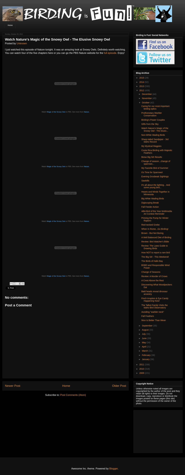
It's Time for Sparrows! (152, 172)
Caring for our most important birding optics (155, 107)
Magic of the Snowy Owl (56, 112)
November (147, 98)
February (146, 355)
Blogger (113, 468)
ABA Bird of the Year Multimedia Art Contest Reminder (156, 212)
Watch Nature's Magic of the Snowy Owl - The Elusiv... (154, 129)
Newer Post (12, 385)
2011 (142, 364)
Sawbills (145, 180)
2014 (142, 82)
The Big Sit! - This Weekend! (155, 257)
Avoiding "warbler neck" (152, 312)
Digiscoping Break (150, 202)
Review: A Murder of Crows (154, 276)
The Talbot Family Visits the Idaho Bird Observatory (154, 306)
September (147, 325)
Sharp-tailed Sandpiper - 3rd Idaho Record (155, 140)
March (145, 351)
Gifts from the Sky (149, 124)
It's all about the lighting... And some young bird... (155, 186)
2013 (142, 86)
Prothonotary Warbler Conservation (151, 114)
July (144, 334)
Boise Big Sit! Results (151, 157)
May (144, 342)
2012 (142, 90)
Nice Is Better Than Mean (153, 320)
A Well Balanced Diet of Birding (156, 237)
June (144, 338)
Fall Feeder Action (150, 207)
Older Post (119, 385)
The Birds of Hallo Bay (152, 261)
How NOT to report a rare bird (155, 252)
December (147, 94)
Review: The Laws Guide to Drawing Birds (154, 247)
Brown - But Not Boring (152, 233)
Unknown (22, 43)
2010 (142, 369)
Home (10, 25)
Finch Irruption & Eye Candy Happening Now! (154, 299)
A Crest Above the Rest (152, 280)
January (146, 359)
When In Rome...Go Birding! (154, 229)
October (146, 102)
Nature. (86, 112)
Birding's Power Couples (153, 120)
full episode (110, 53)
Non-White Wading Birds (153, 135)
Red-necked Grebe (150, 225)
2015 (142, 78)
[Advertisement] (155, 430)
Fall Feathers (147, 316)
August (145, 330)
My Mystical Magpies (151, 146)
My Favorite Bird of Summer (154, 168)
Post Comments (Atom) (73, 395)
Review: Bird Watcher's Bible (155, 241)
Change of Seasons (150, 272)
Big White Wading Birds (152, 198)
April (144, 346)
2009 (142, 373)
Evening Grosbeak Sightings (155, 176)
